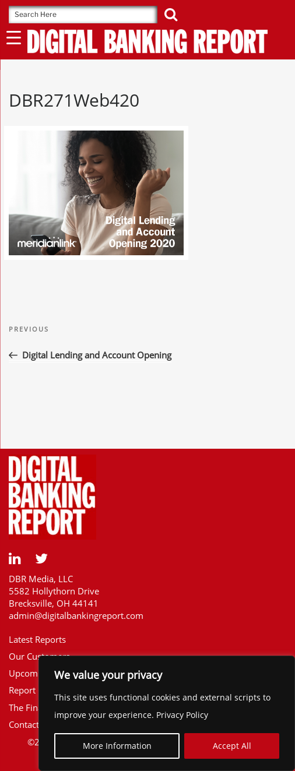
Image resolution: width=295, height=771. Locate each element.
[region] (166, 713)
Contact (24, 724)
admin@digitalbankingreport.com (76, 615)
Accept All (232, 745)
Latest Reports (37, 639)
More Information (117, 745)
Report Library (37, 690)
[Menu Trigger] (13, 37)
